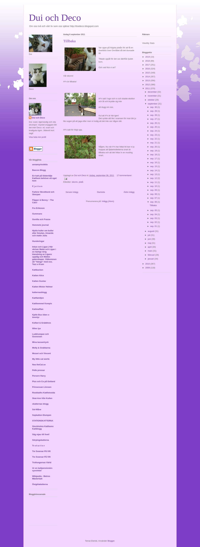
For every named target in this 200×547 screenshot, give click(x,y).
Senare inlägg (72, 192)
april (150, 247)
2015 (147, 73)
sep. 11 (153, 182)
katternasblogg (39, 292)
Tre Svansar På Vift (41, 451)
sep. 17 (153, 158)
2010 (147, 264)
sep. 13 (153, 174)
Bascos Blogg (39, 170)
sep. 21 (153, 143)
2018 (147, 61)
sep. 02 (153, 222)
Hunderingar (38, 241)
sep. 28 (153, 115)
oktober (151, 100)
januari (151, 259)
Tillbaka (69, 41)
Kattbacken (37, 270)
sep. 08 (153, 194)
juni (150, 239)
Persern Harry (39, 376)
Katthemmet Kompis (42, 303)
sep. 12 (153, 178)
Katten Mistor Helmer (42, 286)
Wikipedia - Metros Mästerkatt (41, 477)
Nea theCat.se (39, 364)
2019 (147, 57)
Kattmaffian (37, 309)
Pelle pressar (38, 370)
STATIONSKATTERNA (42, 421)
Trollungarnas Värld (41, 462)
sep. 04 (153, 214)
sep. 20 (153, 147)
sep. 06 (153, 202)
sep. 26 (153, 123)
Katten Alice (38, 275)
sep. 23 (153, 135)
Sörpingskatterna (40, 440)
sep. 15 (153, 166)
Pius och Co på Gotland (43, 381)
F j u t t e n (37, 186)
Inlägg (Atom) (108, 201)
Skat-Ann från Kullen (42, 398)
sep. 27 (153, 119)
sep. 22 (153, 139)
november (152, 96)
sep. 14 (153, 170)
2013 (147, 80)
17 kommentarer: (124, 175)
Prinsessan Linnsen (41, 387)
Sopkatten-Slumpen (41, 415)
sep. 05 (153, 210)
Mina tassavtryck (40, 342)
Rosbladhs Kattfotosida (43, 392)
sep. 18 (153, 154)
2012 (147, 84)
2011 (147, 88)
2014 (147, 76)
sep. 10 (153, 186)
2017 (147, 65)
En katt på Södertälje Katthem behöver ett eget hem (44, 178)
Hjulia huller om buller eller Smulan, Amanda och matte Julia (43, 233)
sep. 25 (153, 127)
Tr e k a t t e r (38, 445)
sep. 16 (153, 162)
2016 (147, 68)
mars (150, 251)
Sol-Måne (36, 409)
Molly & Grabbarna (41, 348)
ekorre (75, 182)
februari (151, 255)
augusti (151, 231)
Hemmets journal (40, 225)
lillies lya (36, 328)
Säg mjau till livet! (41, 434)
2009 (147, 267)
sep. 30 (153, 107)
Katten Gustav (39, 281)
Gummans (37, 214)
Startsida (101, 192)
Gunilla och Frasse (41, 219)
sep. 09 (153, 190)
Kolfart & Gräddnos (41, 323)
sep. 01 (153, 226)
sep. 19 (153, 150)
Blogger (111, 541)
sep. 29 (153, 111)
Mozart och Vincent (41, 353)
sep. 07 (153, 198)
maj (150, 243)
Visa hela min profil (37, 137)
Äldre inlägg (129, 192)
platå (81, 182)
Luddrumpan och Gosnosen (40, 335)
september (153, 104)
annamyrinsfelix (40, 164)
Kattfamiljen (38, 298)
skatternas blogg (40, 404)
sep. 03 (153, 218)
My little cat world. (41, 359)
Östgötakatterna (40, 484)
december (152, 92)
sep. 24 (153, 131)
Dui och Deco (55, 17)
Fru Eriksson (38, 208)
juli (149, 235)
